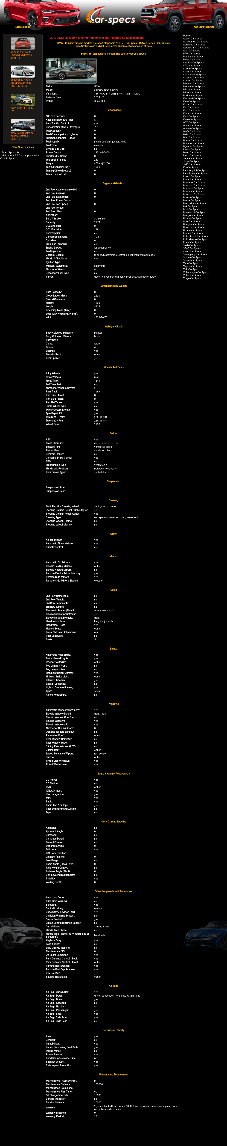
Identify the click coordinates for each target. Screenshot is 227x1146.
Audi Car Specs (191, 50)
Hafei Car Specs (192, 134)
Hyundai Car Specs (193, 146)
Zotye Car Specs (192, 278)
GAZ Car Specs (191, 122)
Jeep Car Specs (192, 161)
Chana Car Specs (192, 68)
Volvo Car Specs (192, 275)
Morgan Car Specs (193, 215)
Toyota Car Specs (193, 266)
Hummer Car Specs (193, 143)
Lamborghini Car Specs (196, 170)
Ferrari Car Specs (192, 104)
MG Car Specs (191, 206)
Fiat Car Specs (191, 107)
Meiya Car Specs (192, 200)
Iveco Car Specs (192, 155)
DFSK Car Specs (192, 92)
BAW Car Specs (191, 53)
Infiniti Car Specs (192, 149)
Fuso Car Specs (192, 119)
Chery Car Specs (192, 71)
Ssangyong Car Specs (195, 254)
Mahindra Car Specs (194, 182)
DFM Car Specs (192, 89)
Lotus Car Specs (192, 179)
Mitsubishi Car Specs (195, 212)
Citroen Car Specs (193, 80)
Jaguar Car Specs (193, 158)
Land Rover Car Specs (195, 173)
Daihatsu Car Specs (194, 86)
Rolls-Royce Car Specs (196, 239)
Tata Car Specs (191, 263)
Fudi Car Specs (191, 116)
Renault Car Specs (193, 233)
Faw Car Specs (191, 101)
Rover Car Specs (192, 242)
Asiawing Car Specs (194, 44)
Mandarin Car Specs (194, 185)
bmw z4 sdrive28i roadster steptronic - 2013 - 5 (22, 54)
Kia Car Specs (191, 167)
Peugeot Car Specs (194, 224)
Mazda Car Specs (193, 197)
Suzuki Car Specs (193, 260)
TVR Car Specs (191, 269)
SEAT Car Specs (192, 248)
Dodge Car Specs (193, 95)
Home (186, 35)
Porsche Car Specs (193, 227)
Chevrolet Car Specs (194, 74)
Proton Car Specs (193, 230)
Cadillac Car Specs (193, 62)
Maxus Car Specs (193, 191)
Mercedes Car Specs (195, 203)
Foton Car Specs (192, 113)
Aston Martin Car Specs (196, 47)
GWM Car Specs (192, 131)
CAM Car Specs (192, 65)
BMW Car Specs (192, 59)
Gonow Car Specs (193, 128)
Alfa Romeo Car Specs (195, 41)
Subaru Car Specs (193, 257)
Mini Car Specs (191, 209)
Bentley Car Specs (193, 56)
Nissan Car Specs (193, 218)
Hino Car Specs (191, 137)
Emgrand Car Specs (194, 98)
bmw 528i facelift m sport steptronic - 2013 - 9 (22, 135)
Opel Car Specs (191, 221)
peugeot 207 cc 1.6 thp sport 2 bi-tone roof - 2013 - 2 (21, 82)
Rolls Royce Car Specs (195, 236)
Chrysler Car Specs (193, 77)
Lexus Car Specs (192, 176)
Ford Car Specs (191, 110)
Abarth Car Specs (192, 38)
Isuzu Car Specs (192, 152)
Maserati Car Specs (194, 188)
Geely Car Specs (192, 125)
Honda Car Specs (192, 140)
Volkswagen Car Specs (196, 272)
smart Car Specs (192, 251)
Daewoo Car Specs (193, 83)
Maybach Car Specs (194, 194)
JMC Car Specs (191, 164)
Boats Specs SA (11, 152)
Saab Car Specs (192, 245)
